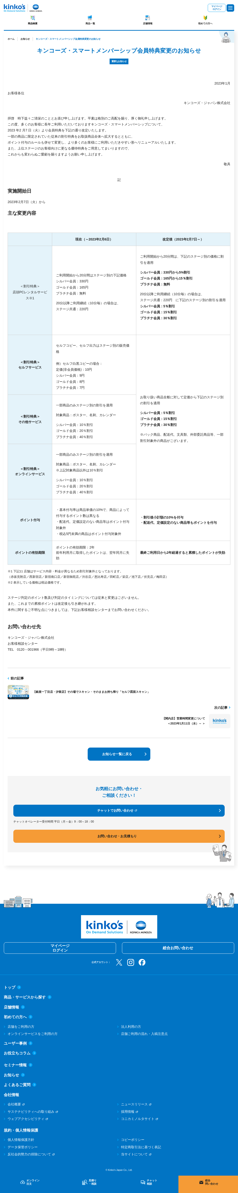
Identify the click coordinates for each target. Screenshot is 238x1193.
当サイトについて (134, 1154)
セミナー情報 (18, 1065)
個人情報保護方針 (21, 1140)
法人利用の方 (131, 1026)
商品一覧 (90, 23)
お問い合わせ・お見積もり (117, 836)
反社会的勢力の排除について (29, 1154)
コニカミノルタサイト (137, 1119)
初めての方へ (205, 23)
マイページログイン (216, 7)
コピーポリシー (132, 1140)
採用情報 (127, 1111)
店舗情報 (147, 23)
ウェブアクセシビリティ (26, 1119)
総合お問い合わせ (178, 948)
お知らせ (25, 39)
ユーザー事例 (18, 1043)
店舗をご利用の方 (21, 1026)
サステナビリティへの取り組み (31, 1111)
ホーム (11, 39)
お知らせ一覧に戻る (117, 754)
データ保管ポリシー (23, 1147)
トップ (12, 987)
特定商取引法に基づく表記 (141, 1147)
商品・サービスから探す (27, 997)
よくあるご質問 (20, 1085)
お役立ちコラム (20, 1053)
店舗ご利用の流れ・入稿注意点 (144, 1034)
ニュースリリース (134, 1104)
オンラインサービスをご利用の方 (33, 1034)
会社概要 (14, 1104)
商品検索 (32, 23)
